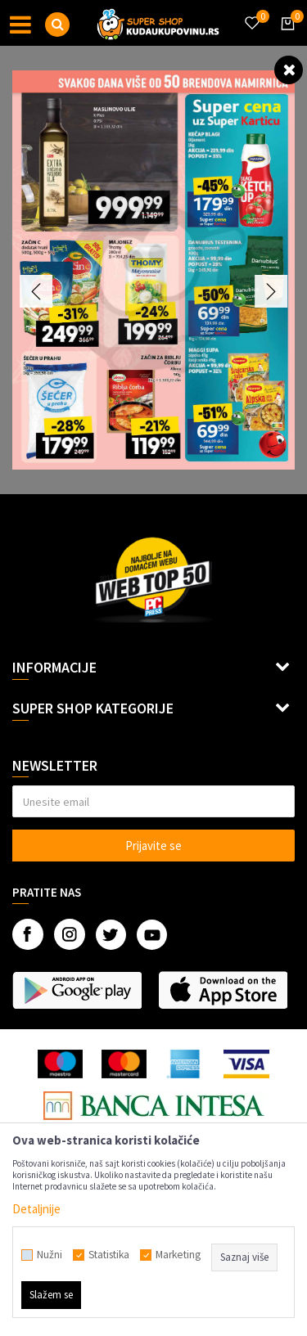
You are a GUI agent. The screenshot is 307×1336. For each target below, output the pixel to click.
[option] (153, 270)
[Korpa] (285, 38)
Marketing (178, 1255)
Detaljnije (36, 1209)
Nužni (49, 1255)
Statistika (108, 1255)
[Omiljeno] (251, 13)
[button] (57, 24)
